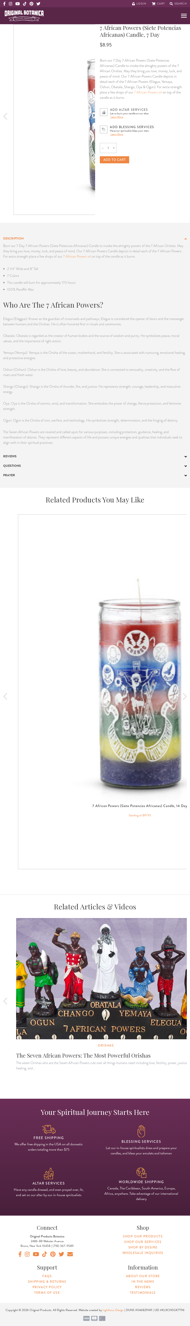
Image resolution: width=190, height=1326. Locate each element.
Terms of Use (47, 1292)
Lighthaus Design (113, 1310)
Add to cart (114, 159)
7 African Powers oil (148, 92)
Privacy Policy (47, 1287)
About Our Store (143, 1276)
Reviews (143, 1287)
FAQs (47, 1276)
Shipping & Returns (47, 1281)
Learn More (116, 117)
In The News (143, 1281)
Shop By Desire (143, 1247)
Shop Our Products (143, 1236)
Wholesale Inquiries (142, 1253)
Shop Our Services (142, 1242)
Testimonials (143, 1292)
